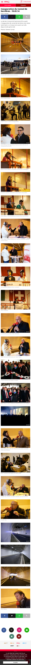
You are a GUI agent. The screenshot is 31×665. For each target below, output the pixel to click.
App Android (19, 636)
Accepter (15, 662)
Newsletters (26, 630)
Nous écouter (28, 1)
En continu (8, 5)
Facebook (3, 630)
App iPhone (11, 636)
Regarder (23, 5)
